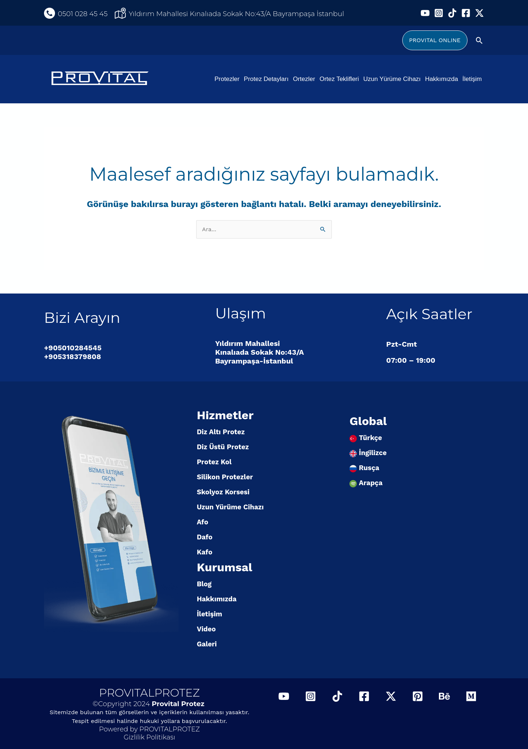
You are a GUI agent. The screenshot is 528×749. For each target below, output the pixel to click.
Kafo (204, 552)
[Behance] (444, 696)
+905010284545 (73, 347)
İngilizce (373, 453)
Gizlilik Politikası (149, 737)
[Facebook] (465, 13)
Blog (204, 584)
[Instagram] (438, 13)
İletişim (472, 78)
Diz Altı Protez (221, 432)
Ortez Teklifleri (339, 78)
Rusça (369, 468)
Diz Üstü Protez (223, 447)
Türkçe (370, 438)
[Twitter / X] (479, 13)
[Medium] (471, 696)
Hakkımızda (441, 78)
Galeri (207, 644)
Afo (202, 522)
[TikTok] (452, 13)
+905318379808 (72, 356)
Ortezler (304, 78)
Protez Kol (214, 462)
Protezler (226, 78)
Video (206, 629)
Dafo (205, 537)
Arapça (370, 483)
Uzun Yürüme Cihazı (392, 78)
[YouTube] (425, 13)
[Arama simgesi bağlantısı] (479, 40)
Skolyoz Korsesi (223, 492)
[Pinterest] (417, 696)
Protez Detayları (266, 78)
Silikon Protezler (225, 477)
